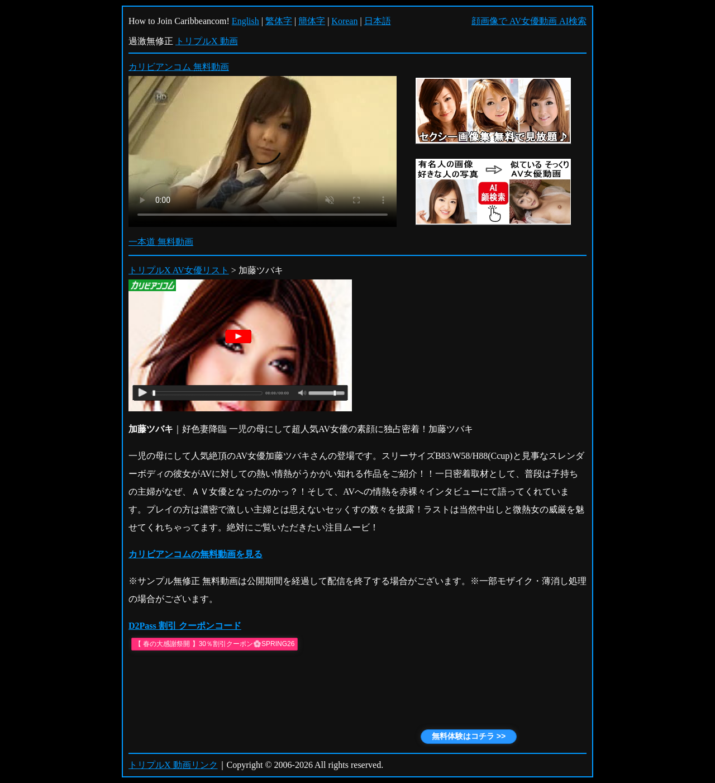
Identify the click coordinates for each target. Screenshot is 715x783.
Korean (344, 21)
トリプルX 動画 (206, 41)
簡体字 (311, 21)
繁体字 (278, 21)
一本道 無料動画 (160, 241)
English (245, 21)
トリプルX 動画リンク (173, 765)
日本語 (377, 21)
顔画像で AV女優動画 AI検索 (529, 21)
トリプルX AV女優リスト (178, 270)
